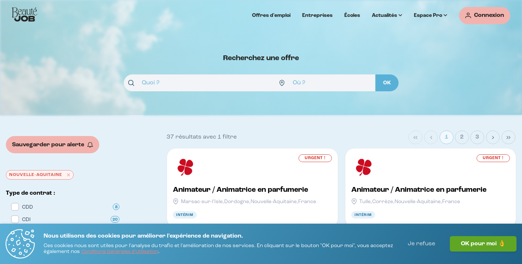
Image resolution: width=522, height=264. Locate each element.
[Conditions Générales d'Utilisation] (119, 252)
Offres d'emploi (271, 15)
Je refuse (421, 244)
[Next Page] (493, 137)
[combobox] (199, 82)
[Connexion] (484, 15)
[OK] (387, 82)
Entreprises (317, 15)
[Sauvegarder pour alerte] (52, 144)
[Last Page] (508, 137)
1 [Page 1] (446, 137)
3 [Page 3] (477, 137)
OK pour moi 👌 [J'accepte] (483, 244)
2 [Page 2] (462, 137)
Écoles (352, 15)
